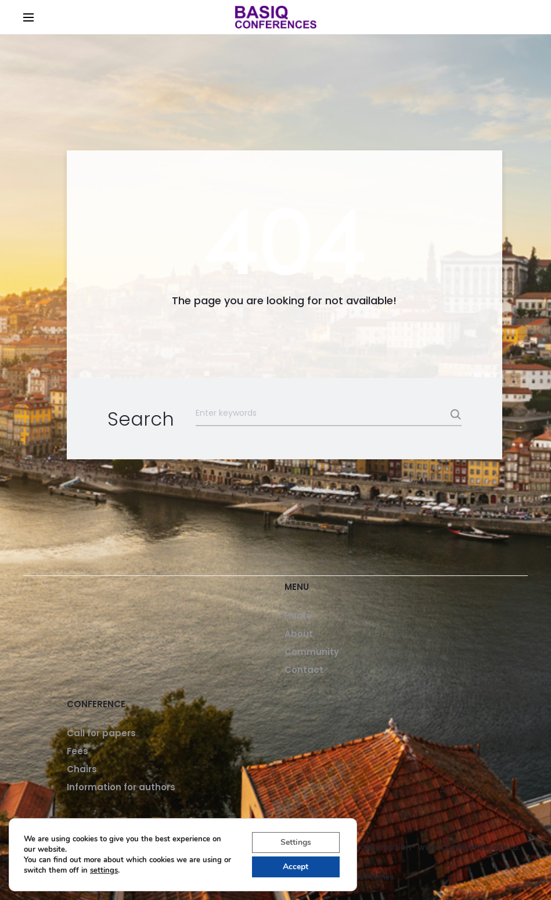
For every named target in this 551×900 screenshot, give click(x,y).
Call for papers (101, 733)
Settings (295, 842)
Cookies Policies (364, 877)
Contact (303, 670)
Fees (77, 751)
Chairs (82, 769)
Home (298, 616)
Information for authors (121, 787)
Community (311, 652)
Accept (295, 866)
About (298, 634)
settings (104, 870)
